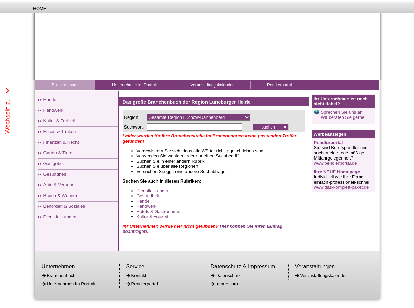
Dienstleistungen (60, 216)
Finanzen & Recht (61, 142)
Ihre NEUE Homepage (337, 171)
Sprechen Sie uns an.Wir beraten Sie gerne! (343, 115)
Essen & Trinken (59, 131)
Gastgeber (53, 163)
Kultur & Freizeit (59, 120)
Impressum (227, 283)
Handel (50, 99)
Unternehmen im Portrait (134, 85)
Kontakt (139, 275)
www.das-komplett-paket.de (341, 187)
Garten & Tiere (58, 152)
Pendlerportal (279, 85)
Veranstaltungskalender (212, 85)
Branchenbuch (65, 85)
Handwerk (53, 110)
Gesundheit (55, 174)
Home (40, 8)
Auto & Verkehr (58, 184)
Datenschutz (228, 275)
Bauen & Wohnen (61, 195)
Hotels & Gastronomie (158, 211)
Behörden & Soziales (64, 206)
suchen (268, 127)
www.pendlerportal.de (335, 163)
